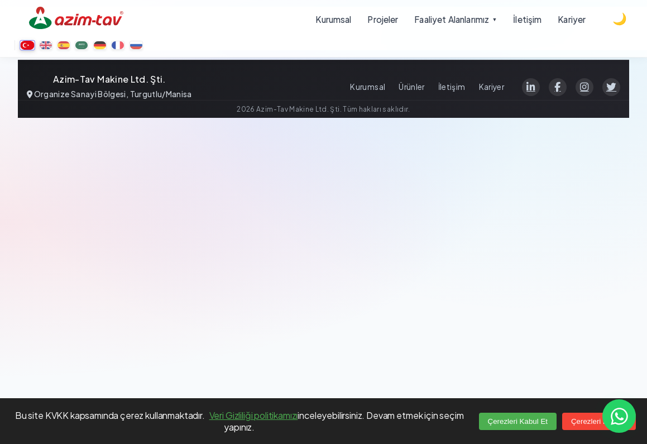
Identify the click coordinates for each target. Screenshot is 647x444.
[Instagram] (584, 87)
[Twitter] (611, 87)
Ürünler (411, 87)
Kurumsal (367, 87)
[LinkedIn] (531, 87)
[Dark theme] (619, 19)
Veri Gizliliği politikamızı (253, 415)
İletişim (452, 87)
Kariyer (491, 87)
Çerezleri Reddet (599, 421)
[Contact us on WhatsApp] (619, 416)
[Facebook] (558, 87)
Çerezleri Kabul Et (518, 421)
